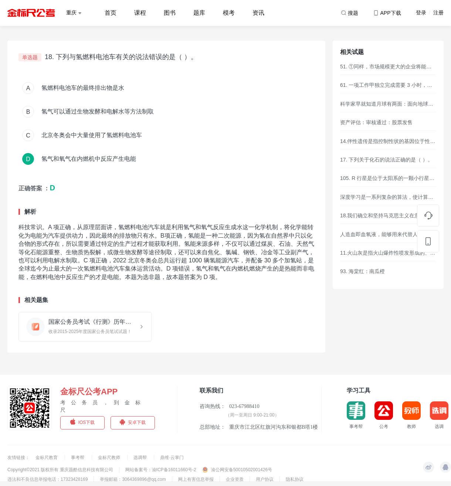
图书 (170, 13)
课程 (140, 13)
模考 (229, 13)
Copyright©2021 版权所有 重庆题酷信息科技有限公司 (60, 469)
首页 (110, 13)
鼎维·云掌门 (171, 457)
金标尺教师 (109, 457)
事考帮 (78, 457)
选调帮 (140, 457)
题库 (199, 13)
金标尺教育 (47, 457)
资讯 (258, 13)
